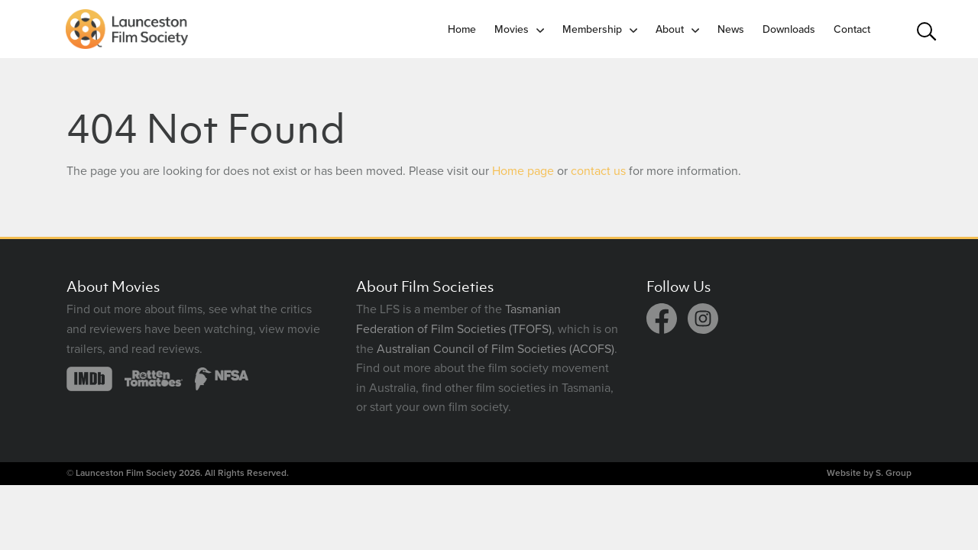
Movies (511, 29)
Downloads (789, 29)
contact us (598, 171)
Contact (852, 29)
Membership (592, 29)
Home (462, 29)
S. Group (894, 472)
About (670, 29)
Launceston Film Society (126, 472)
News (730, 29)
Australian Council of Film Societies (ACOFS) (495, 349)
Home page (523, 171)
